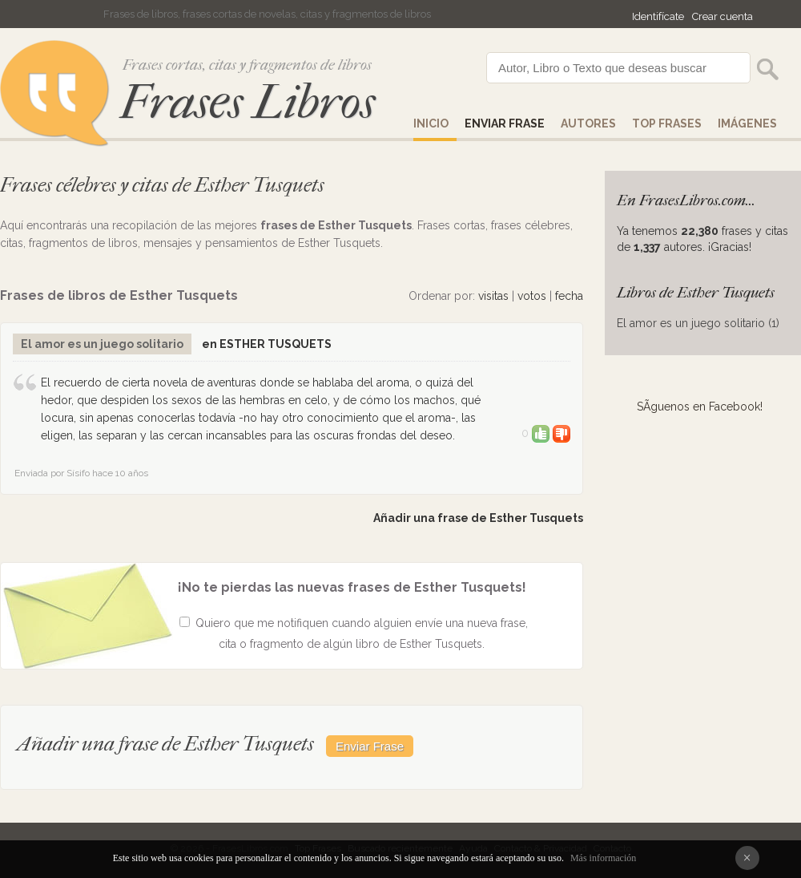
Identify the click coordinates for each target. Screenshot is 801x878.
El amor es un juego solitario (102, 344)
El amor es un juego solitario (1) (698, 323)
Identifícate (658, 16)
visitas (493, 295)
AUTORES (588, 123)
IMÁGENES (747, 123)
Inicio (431, 123)
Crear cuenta (722, 16)
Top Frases (667, 123)
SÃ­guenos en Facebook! (700, 406)
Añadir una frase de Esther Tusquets (478, 518)
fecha (569, 295)
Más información (603, 858)
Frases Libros (247, 102)
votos (531, 295)
